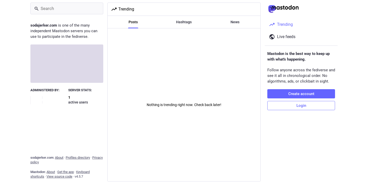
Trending (122, 9)
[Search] (66, 8)
